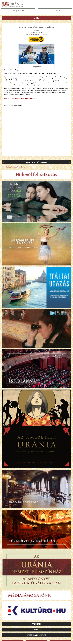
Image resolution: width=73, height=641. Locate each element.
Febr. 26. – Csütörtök (36, 162)
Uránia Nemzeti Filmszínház (15, 167)
